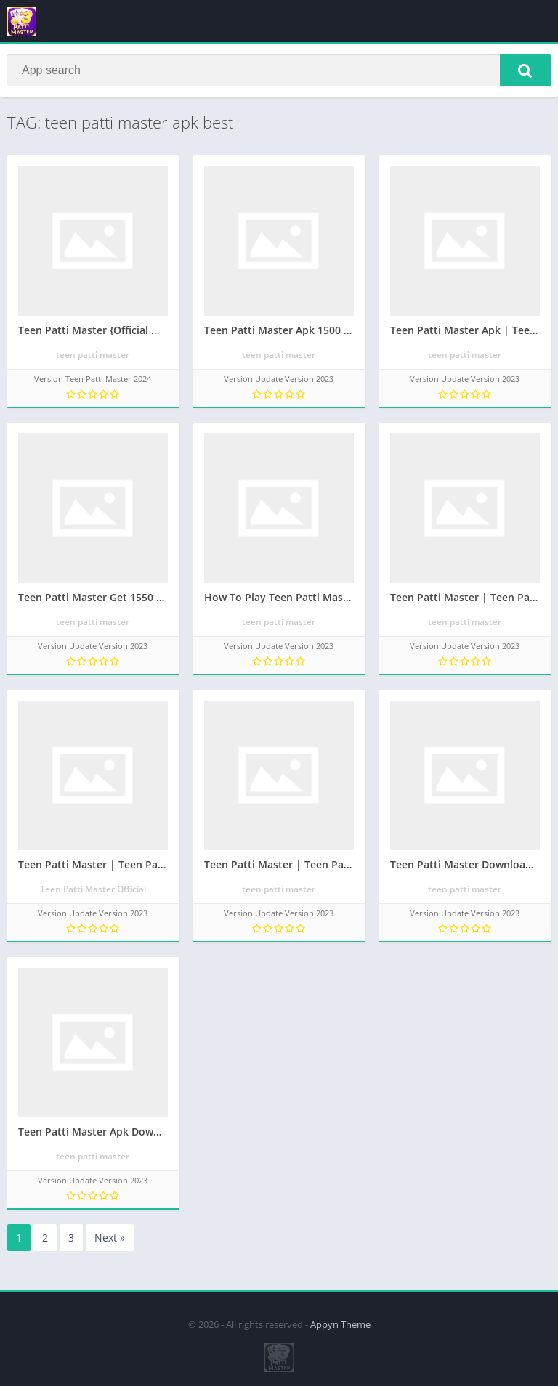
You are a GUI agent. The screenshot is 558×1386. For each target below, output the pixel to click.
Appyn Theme (340, 1324)
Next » (109, 1238)
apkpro (15, 1298)
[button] (525, 70)
